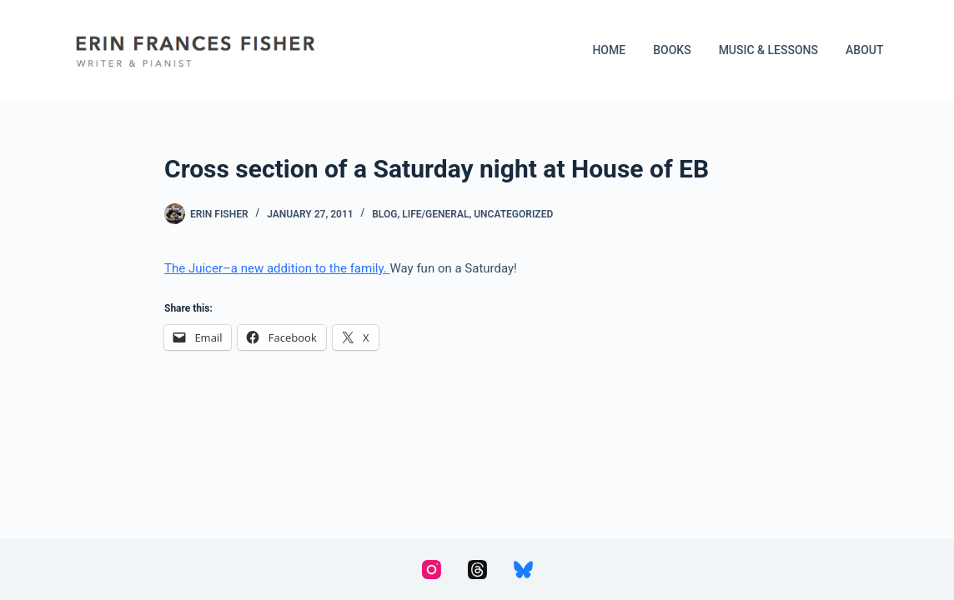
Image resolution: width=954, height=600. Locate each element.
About (864, 50)
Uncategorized (513, 214)
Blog (384, 214)
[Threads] (477, 569)
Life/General (435, 214)
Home (608, 50)
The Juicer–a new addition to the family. (276, 268)
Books (671, 50)
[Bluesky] (523, 569)
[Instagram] (431, 569)
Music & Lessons (768, 50)
